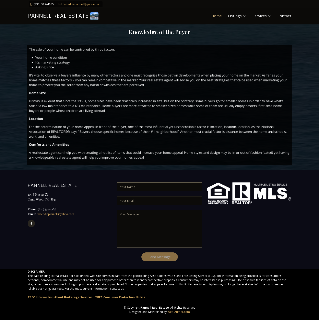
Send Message (160, 257)
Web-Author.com (178, 312)
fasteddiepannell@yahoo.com (82, 4)
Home (216, 15)
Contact (284, 15)
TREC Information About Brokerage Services (60, 297)
